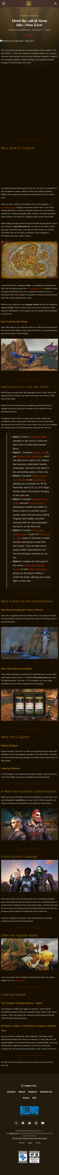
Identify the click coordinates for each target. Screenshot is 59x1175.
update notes (19, 980)
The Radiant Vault (35, 288)
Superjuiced (39, 479)
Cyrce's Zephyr (36, 503)
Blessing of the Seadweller (30, 456)
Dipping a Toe (39, 452)
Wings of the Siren (38, 569)
